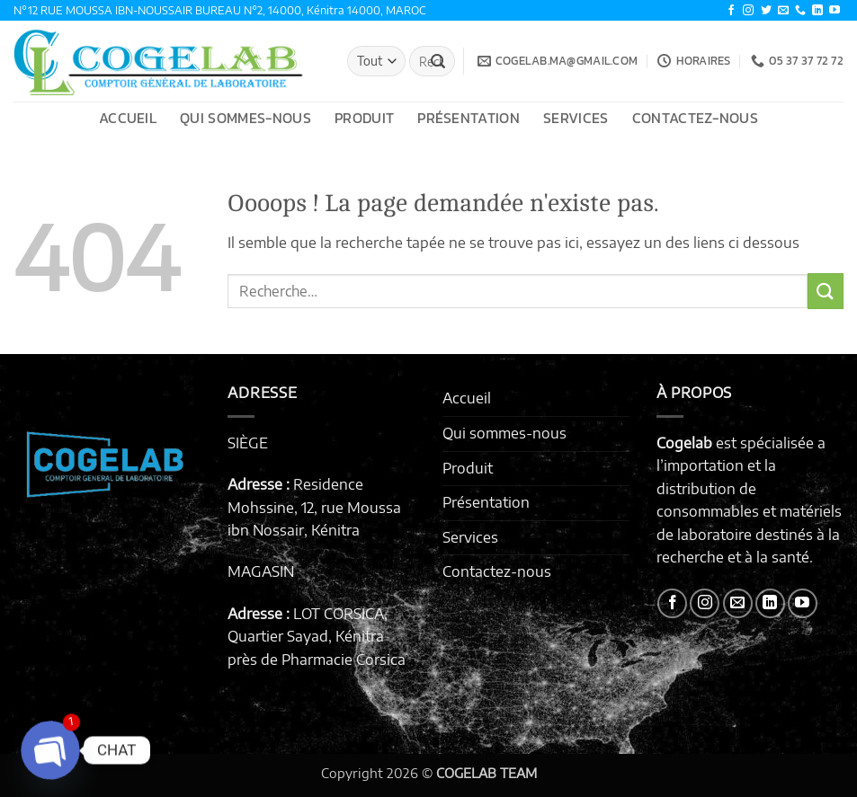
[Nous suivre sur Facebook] (731, 10)
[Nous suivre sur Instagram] (748, 10)
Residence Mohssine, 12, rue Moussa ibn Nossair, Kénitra (314, 507)
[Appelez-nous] (800, 10)
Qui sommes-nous (245, 117)
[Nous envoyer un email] (783, 10)
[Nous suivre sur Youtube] (834, 10)
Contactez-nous (695, 117)
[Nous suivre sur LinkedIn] (817, 10)
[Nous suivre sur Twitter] (766, 10)
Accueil (127, 117)
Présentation (468, 117)
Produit (364, 117)
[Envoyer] (438, 61)
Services (576, 117)
